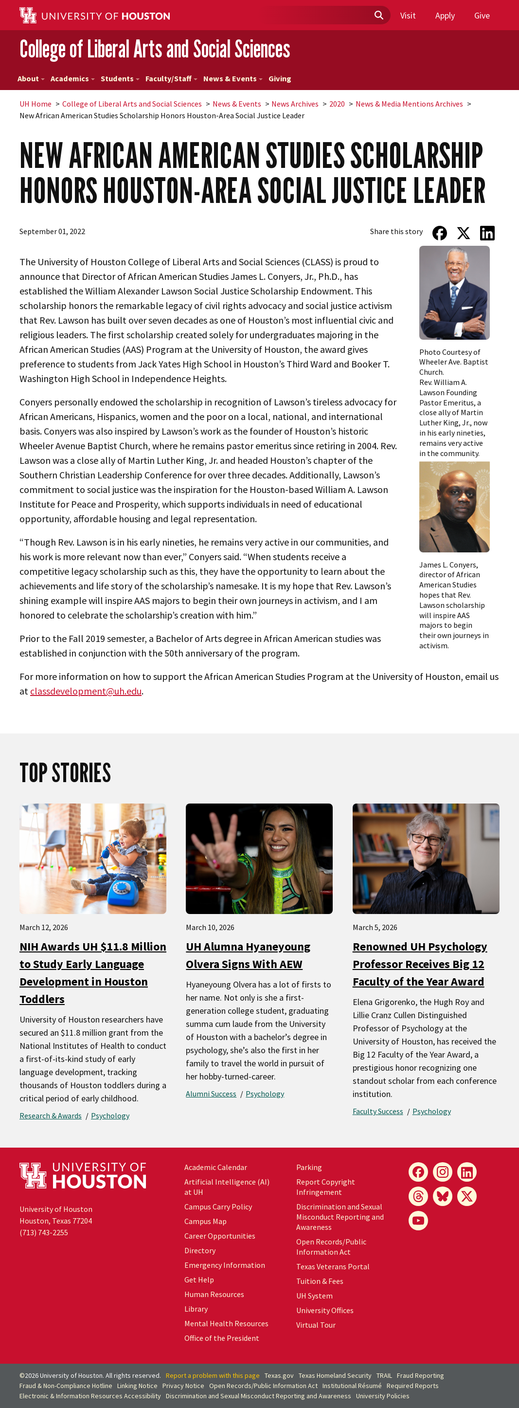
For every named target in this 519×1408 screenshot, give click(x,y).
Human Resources (214, 1294)
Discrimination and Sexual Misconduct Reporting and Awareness (340, 1217)
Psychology (110, 1115)
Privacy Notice (183, 1385)
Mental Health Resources (226, 1323)
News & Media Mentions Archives (409, 104)
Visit (408, 15)
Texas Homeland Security (335, 1375)
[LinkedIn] (467, 1172)
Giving (279, 78)
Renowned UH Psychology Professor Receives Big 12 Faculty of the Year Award (420, 964)
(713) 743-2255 (43, 1232)
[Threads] (418, 1196)
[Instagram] (442, 1172)
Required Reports (413, 1385)
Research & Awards (50, 1115)
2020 (337, 104)
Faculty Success (378, 1111)
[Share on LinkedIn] (488, 233)
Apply (445, 15)
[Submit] (378, 15)
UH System (314, 1295)
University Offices (325, 1310)
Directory (199, 1250)
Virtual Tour (316, 1325)
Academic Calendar (215, 1167)
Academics (73, 78)
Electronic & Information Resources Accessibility (90, 1395)
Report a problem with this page (213, 1375)
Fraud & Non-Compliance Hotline (65, 1385)
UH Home (35, 104)
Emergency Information (224, 1265)
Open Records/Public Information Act (331, 1247)
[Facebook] (418, 1172)
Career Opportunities (219, 1236)
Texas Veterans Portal (333, 1266)
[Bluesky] (442, 1196)
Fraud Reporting (420, 1375)
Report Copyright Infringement (325, 1187)
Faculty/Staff (171, 78)
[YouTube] (418, 1220)
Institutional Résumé (352, 1385)
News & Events (233, 78)
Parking (309, 1167)
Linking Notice (137, 1385)
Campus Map (205, 1221)
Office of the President (221, 1338)
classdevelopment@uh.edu (86, 691)
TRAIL (384, 1375)
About (31, 78)
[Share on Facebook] (439, 233)
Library (196, 1309)
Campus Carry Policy (218, 1206)
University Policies (383, 1395)
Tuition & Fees (319, 1281)
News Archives (295, 104)
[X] (467, 1196)
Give (482, 15)
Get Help (199, 1279)
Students (120, 78)
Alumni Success (211, 1093)
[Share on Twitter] (464, 233)
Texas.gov (279, 1375)
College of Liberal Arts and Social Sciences (154, 49)
